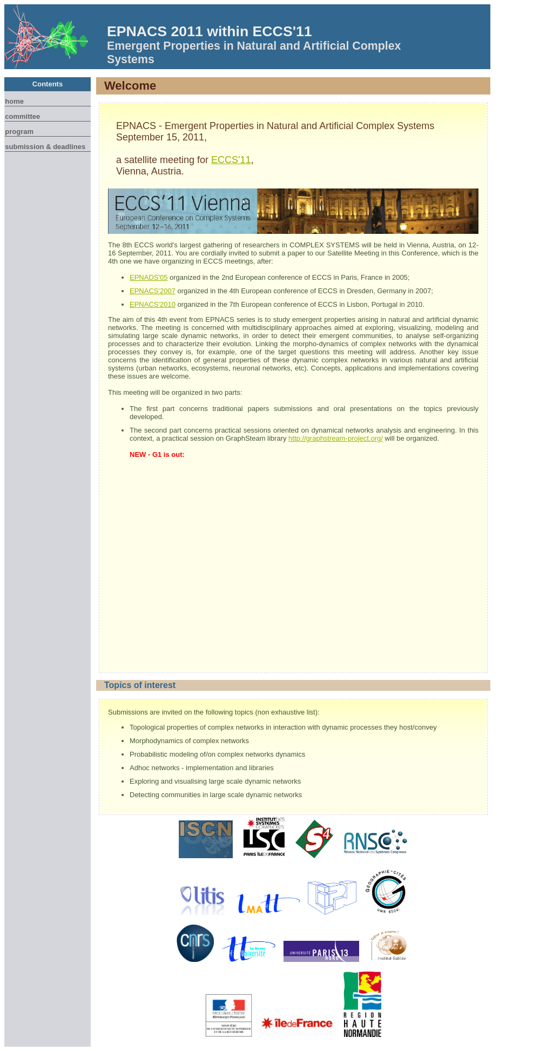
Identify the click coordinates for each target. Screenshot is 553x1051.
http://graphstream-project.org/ (335, 438)
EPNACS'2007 (153, 291)
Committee (22, 116)
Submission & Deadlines (45, 147)
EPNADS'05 (148, 277)
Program (19, 131)
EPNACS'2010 (153, 304)
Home (14, 101)
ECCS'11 (231, 159)
